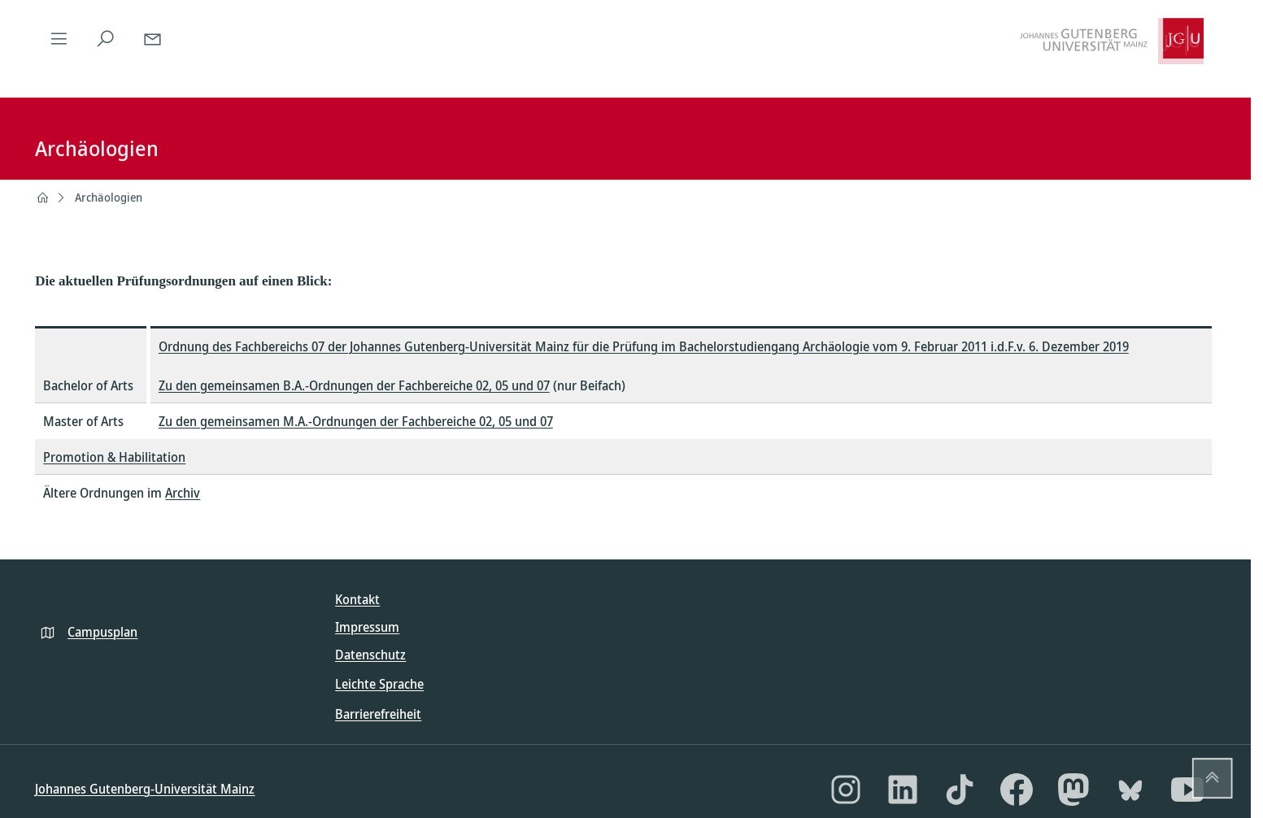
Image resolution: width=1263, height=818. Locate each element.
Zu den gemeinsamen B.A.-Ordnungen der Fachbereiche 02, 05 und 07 (354, 385)
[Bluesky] (1130, 789)
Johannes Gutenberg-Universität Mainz (145, 789)
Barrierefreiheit (378, 714)
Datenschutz (370, 655)
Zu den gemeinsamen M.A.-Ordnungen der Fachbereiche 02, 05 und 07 (356, 421)
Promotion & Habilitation (114, 457)
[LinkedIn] (902, 789)
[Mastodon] (1073, 789)
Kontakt (357, 599)
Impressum (367, 627)
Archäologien (108, 197)
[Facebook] (1016, 789)
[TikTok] (959, 789)
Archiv (182, 493)
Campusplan (102, 632)
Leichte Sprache (379, 684)
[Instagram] (846, 789)
